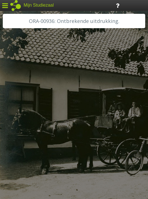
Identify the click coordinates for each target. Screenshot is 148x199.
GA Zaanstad (19, 88)
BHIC (12, 82)
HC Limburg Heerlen (26, 94)
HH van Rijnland (22, 107)
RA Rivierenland (22, 132)
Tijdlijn (94, 5)
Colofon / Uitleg (65, 158)
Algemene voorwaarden (28, 164)
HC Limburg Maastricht (29, 101)
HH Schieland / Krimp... (28, 113)
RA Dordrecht (20, 119)
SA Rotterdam (20, 138)
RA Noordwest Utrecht (29, 126)
